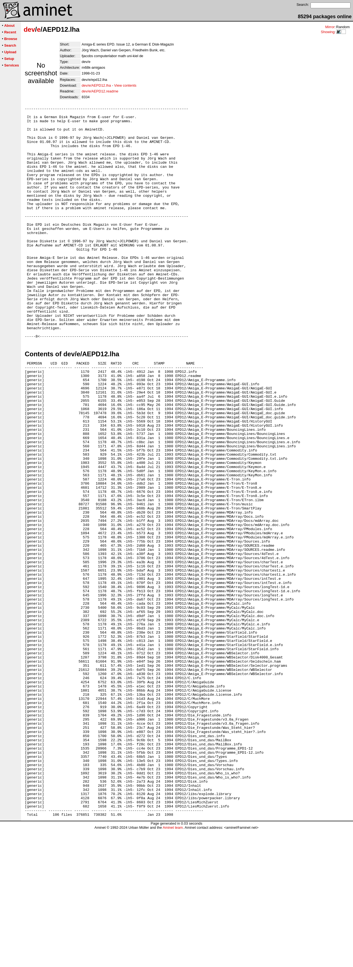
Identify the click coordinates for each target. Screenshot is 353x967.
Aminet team (173, 965)
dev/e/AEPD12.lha (96, 85)
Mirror (330, 27)
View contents (125, 85)
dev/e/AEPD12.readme (100, 91)
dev (29, 29)
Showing (328, 32)
